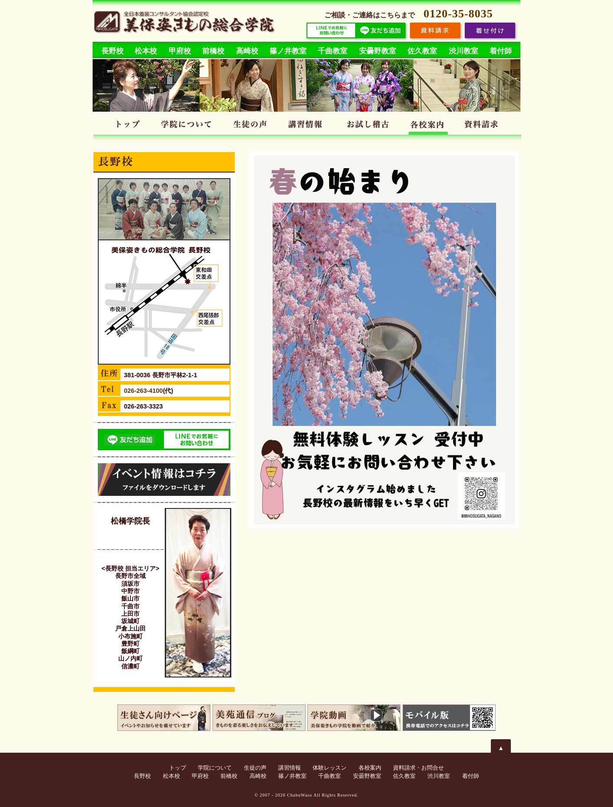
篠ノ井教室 (288, 51)
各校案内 (428, 126)
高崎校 (247, 51)
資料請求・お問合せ (418, 768)
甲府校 (180, 51)
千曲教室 (332, 51)
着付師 (501, 51)
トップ (128, 126)
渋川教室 (463, 51)
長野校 (112, 51)
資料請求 (484, 126)
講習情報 (307, 126)
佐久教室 (422, 51)
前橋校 (213, 51)
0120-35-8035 (458, 13)
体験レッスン (368, 126)
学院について (187, 126)
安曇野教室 (377, 51)
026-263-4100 (143, 390)
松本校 (146, 51)
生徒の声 (250, 126)
